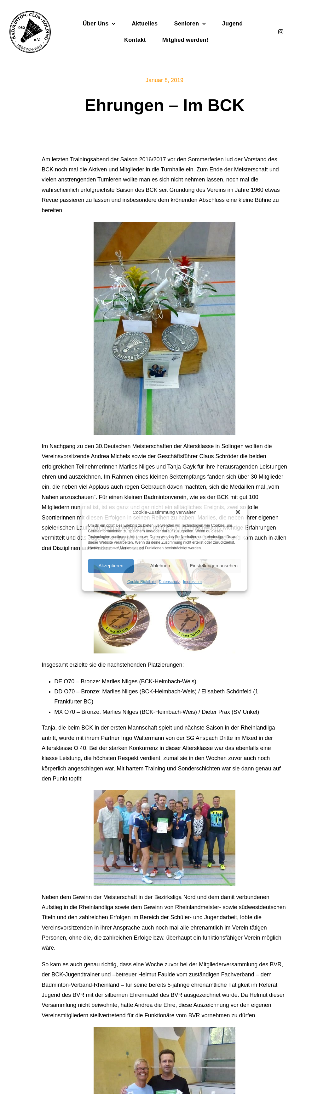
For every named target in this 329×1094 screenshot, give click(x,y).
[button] (238, 512)
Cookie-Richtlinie (141, 582)
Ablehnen (160, 565)
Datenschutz (169, 582)
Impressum (192, 582)
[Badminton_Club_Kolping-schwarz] (30, 14)
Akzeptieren (110, 565)
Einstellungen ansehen (214, 565)
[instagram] (280, 31)
